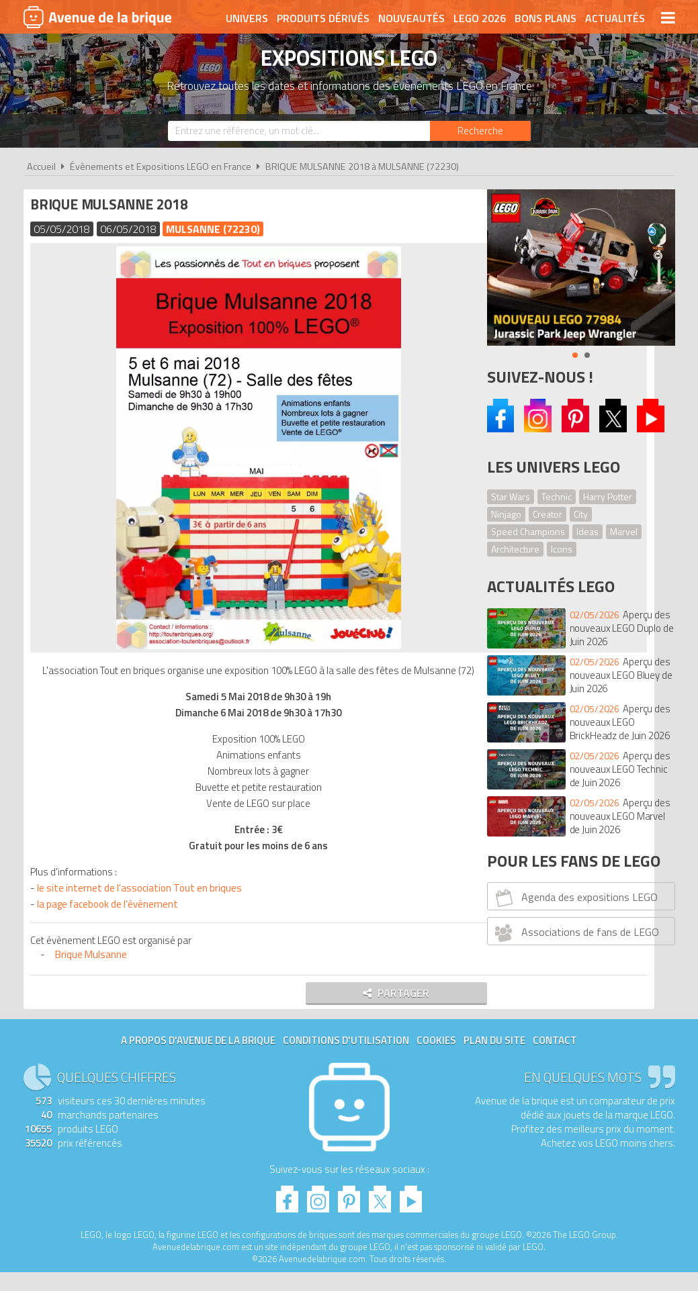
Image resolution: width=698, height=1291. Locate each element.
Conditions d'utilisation (346, 1059)
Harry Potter (607, 496)
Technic (556, 496)
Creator (547, 514)
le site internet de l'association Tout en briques (141, 904)
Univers (247, 18)
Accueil (41, 166)
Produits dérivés (323, 18)
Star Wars (510, 496)
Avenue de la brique (97, 17)
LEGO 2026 (479, 18)
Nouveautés (411, 18)
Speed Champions (528, 531)
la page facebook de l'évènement (110, 920)
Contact (555, 1059)
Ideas (587, 531)
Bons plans (545, 18)
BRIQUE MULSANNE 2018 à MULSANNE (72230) (362, 166)
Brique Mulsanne (94, 970)
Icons (561, 549)
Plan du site (494, 1059)
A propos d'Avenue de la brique (198, 1059)
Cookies (436, 1059)
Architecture (515, 549)
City (581, 514)
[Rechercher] (480, 131)
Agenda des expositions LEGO (574, 898)
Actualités (615, 18)
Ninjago (506, 514)
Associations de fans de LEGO (574, 932)
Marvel (624, 531)
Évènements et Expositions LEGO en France (160, 166)
